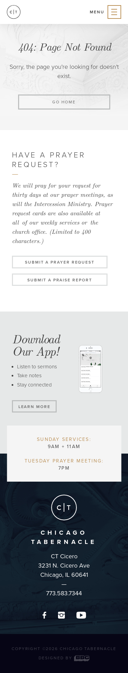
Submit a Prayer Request (60, 262)
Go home (64, 102)
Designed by (64, 658)
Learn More (34, 406)
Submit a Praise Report (59, 280)
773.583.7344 (64, 593)
